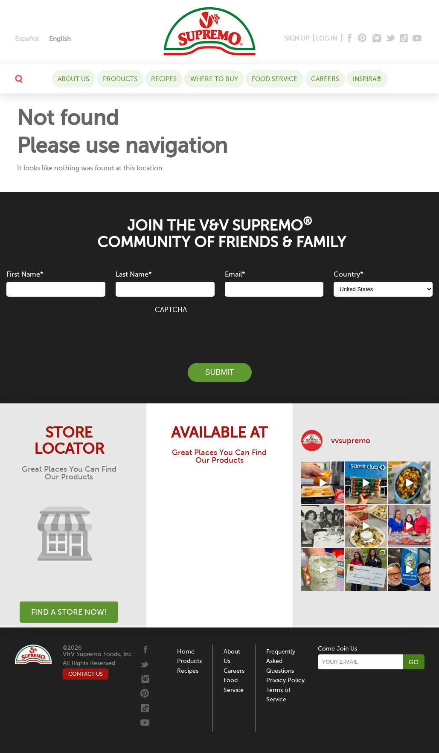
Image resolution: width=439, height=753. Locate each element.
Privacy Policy (285, 680)
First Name (24, 274)
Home (186, 651)
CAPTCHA (171, 310)
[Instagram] (377, 38)
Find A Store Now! (69, 612)
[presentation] (220, 333)
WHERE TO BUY (214, 79)
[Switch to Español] (26, 39)
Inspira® (367, 79)
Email (235, 274)
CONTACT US (85, 674)
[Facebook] (348, 38)
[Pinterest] (361, 38)
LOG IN (326, 38)
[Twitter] (391, 38)
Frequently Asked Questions (280, 661)
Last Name (133, 274)
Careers (325, 79)
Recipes (164, 79)
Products (120, 79)
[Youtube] (417, 38)
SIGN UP (297, 38)
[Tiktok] (404, 38)
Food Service (274, 79)
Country (348, 274)
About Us (73, 79)
